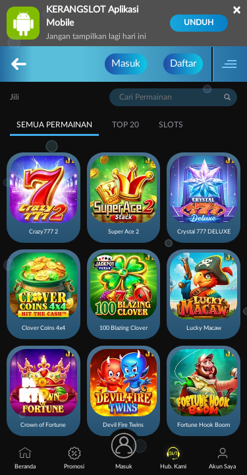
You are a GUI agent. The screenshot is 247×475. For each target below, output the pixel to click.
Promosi (74, 458)
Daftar (183, 64)
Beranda (25, 458)
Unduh (198, 22)
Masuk (125, 64)
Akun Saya (222, 458)
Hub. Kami (173, 458)
